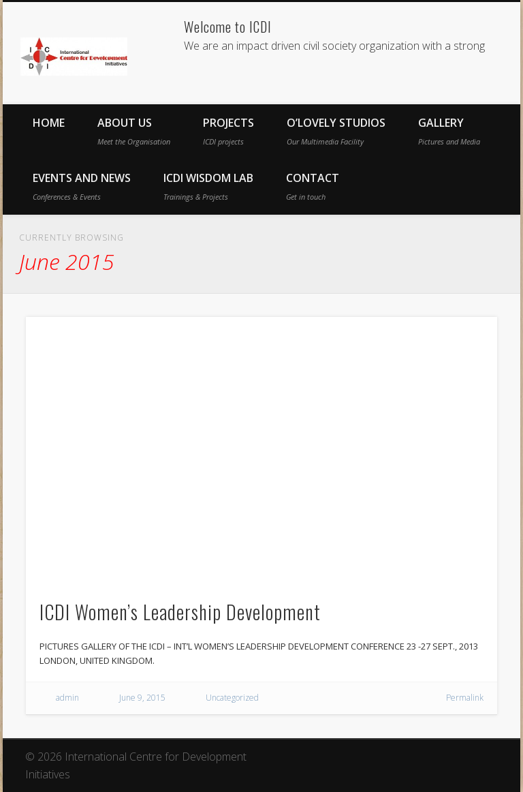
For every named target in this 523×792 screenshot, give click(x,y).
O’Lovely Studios (336, 131)
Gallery (449, 131)
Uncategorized (232, 697)
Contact (312, 186)
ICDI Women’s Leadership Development (180, 612)
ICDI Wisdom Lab (208, 186)
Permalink (465, 697)
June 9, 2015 (142, 697)
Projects (228, 131)
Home (49, 122)
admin (67, 697)
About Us (133, 131)
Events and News (82, 186)
